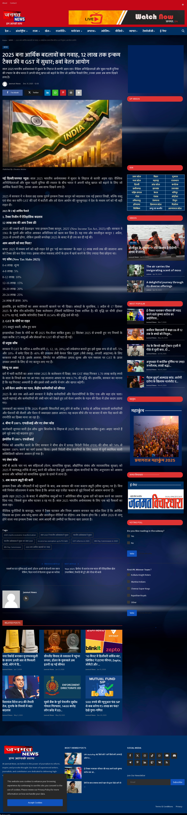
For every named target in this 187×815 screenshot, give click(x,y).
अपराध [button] (91, 31)
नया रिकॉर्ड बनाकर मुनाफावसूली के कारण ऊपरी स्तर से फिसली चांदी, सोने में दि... (20, 660)
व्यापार (11, 40)
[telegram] (130, 763)
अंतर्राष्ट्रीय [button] (22, 31)
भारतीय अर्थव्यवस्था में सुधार (82, 535)
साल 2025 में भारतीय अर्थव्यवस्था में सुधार (54, 535)
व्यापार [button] (133, 31)
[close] (63, 777)
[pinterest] (137, 763)
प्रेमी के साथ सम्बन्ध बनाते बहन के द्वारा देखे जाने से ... (102, 784)
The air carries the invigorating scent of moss (163, 268)
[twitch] (152, 763)
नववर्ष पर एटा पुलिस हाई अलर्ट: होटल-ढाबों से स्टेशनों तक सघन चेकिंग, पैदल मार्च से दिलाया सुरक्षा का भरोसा (33, 570)
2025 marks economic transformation (20, 535)
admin (148, 274)
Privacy (179, 806)
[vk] (159, 763)
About (4, 3)
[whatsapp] (159, 756)
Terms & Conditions (164, 806)
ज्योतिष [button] (105, 31)
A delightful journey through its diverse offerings (164, 284)
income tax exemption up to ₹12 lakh (53, 541)
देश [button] (8, 31)
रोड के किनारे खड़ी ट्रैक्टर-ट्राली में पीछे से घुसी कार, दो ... (163, 348)
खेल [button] (48, 31)
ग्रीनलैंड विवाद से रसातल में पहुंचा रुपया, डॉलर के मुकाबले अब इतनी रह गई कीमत (62, 660)
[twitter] (137, 756)
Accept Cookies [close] (35, 802)
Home (4, 40)
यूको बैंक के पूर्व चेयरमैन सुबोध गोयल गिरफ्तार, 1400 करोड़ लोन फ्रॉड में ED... (60, 706)
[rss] (167, 763)
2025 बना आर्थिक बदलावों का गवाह (38, 547)
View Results (146, 553)
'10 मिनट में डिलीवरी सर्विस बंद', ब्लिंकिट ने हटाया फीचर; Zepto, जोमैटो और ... (103, 660)
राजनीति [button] (61, 31)
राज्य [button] (36, 31)
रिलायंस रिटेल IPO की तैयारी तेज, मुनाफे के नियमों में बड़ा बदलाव (18, 706)
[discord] (174, 756)
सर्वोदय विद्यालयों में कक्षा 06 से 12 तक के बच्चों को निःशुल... (164, 332)
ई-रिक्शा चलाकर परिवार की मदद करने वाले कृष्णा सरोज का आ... (103, 770)
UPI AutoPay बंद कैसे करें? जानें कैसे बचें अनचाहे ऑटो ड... (103, 756)
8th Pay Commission (12, 547)
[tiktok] (152, 756)
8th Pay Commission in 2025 (106, 541)
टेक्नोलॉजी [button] (149, 31)
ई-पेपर (163, 31)
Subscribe (177, 782)
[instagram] (145, 756)
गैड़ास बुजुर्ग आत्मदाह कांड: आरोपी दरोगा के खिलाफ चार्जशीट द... (164, 380)
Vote (132, 553)
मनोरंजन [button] (76, 31)
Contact (13, 3)
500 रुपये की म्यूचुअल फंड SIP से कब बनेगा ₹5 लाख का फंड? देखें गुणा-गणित (103, 706)
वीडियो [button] (119, 31)
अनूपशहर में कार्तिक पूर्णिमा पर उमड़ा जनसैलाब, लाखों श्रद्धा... (165, 364)
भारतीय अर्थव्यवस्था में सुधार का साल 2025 (18, 541)
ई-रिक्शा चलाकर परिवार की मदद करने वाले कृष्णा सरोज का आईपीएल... (163, 314)
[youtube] (167, 756)
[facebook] (130, 756)
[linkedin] (145, 763)
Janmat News (11, 84)
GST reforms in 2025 (81, 541)
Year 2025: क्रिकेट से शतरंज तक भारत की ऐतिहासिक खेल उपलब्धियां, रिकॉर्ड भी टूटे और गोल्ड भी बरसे (90, 570)
